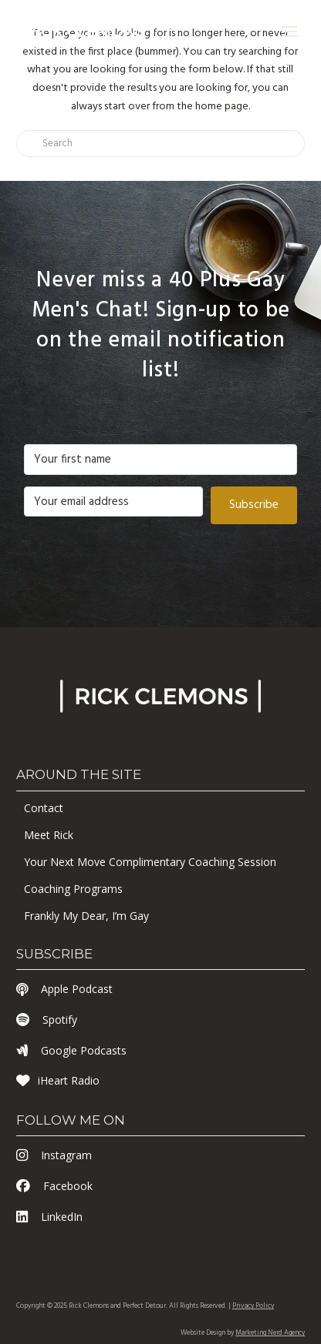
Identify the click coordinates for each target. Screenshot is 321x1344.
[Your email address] (113, 501)
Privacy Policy (253, 1306)
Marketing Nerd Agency (270, 1333)
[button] (289, 31)
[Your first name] (160, 459)
